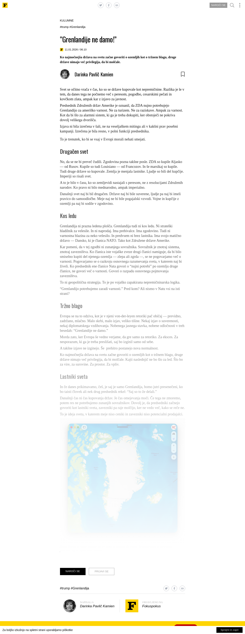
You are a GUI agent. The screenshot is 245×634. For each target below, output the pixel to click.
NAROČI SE (218, 5)
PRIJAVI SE (102, 571)
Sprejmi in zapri (229, 629)
